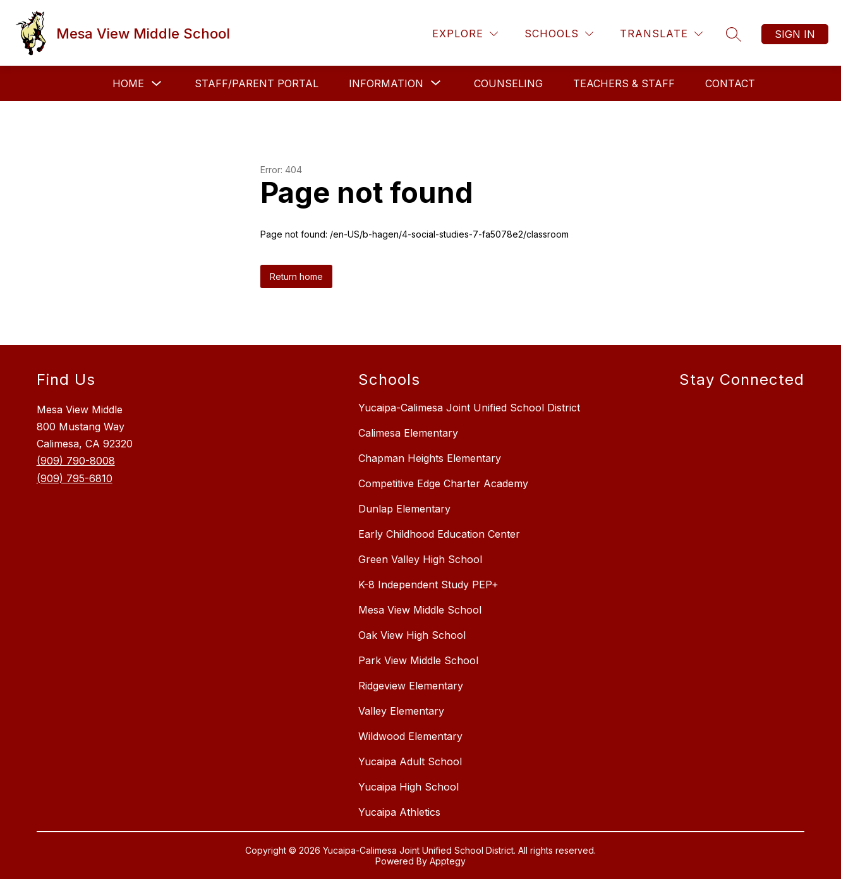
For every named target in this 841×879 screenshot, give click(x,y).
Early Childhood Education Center (439, 534)
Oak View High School (412, 635)
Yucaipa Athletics (399, 812)
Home (128, 83)
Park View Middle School (418, 660)
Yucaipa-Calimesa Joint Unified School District (469, 407)
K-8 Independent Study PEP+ (428, 584)
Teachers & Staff (624, 83)
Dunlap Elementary (404, 508)
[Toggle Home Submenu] (156, 83)
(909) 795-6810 (74, 478)
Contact (730, 83)
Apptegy (448, 861)
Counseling (508, 83)
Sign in (795, 34)
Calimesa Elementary (408, 433)
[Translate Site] (661, 34)
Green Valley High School (420, 559)
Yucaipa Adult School (410, 761)
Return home (296, 276)
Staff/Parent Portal (256, 83)
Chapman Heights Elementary (429, 458)
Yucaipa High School (408, 786)
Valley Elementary (401, 711)
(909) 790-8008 (76, 460)
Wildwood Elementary (410, 736)
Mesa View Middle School (419, 609)
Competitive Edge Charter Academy (443, 483)
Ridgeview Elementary (410, 685)
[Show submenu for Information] (386, 83)
